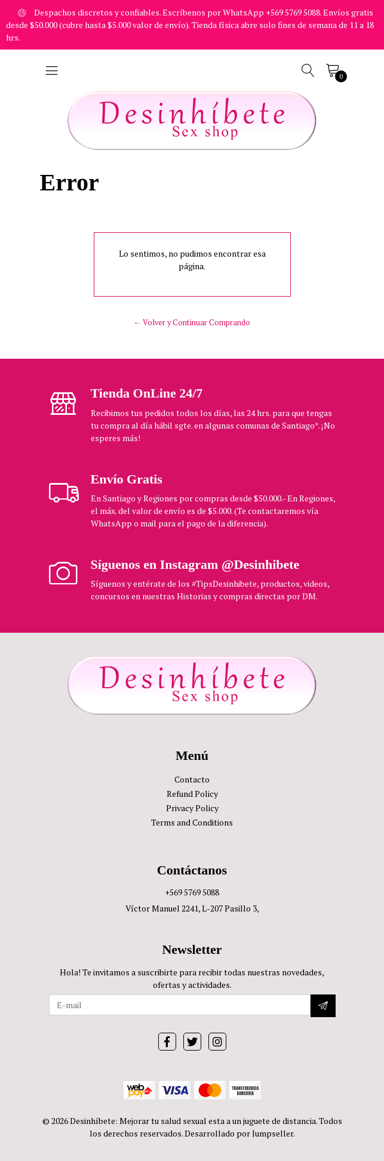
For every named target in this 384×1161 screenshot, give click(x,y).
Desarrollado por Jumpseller (239, 1133)
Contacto (192, 779)
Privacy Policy (192, 808)
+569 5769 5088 (192, 892)
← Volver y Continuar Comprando (192, 323)
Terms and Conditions (192, 822)
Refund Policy (192, 793)
